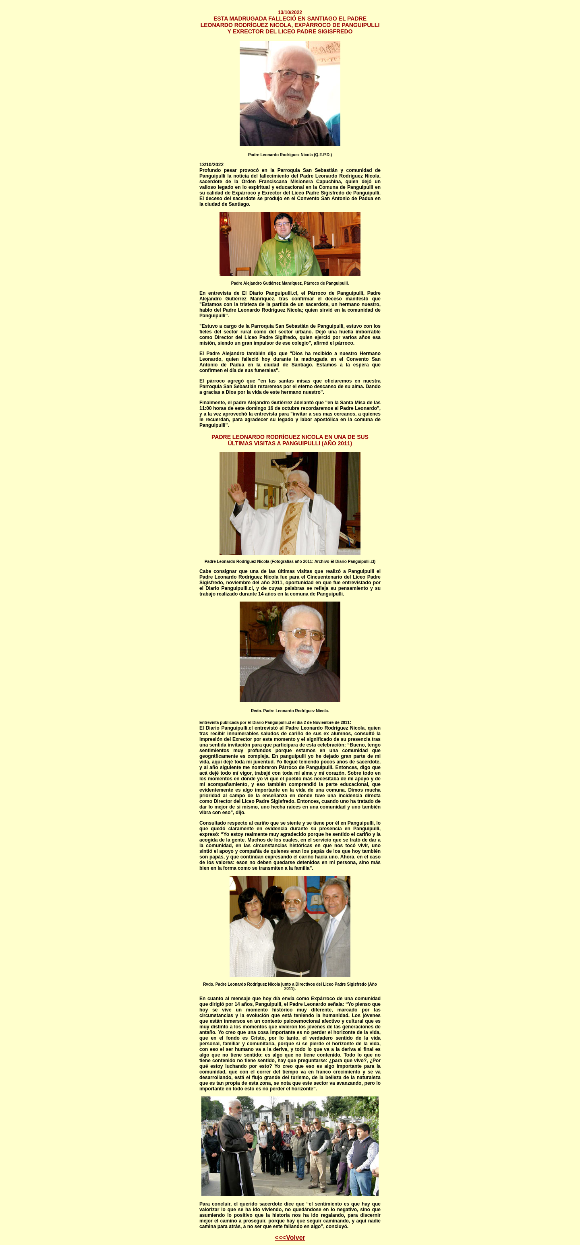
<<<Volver (290, 1237)
